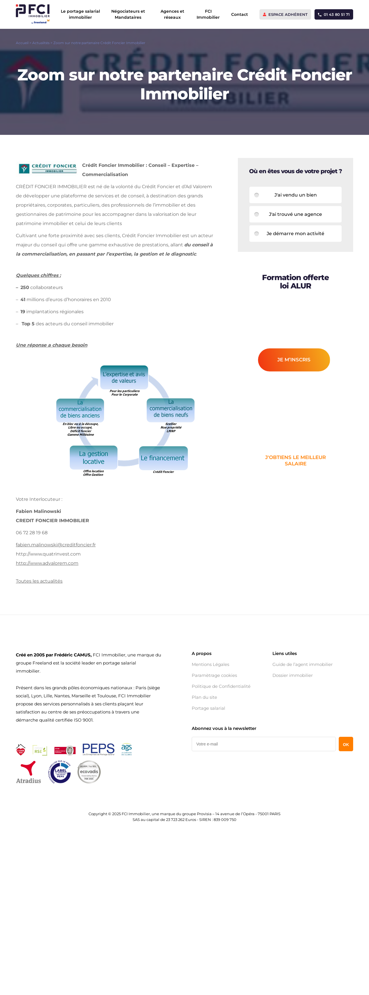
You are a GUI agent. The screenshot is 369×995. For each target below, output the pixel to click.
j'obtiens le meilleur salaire (295, 460)
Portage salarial (208, 708)
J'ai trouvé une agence (295, 214)
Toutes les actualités (39, 581)
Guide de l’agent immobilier (302, 664)
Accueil (22, 43)
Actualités (41, 43)
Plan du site (204, 697)
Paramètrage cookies (214, 675)
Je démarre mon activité (295, 233)
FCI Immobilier (208, 14)
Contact (239, 14)
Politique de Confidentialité (221, 686)
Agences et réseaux (172, 14)
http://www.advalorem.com (47, 563)
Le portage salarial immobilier (80, 14)
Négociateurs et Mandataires (128, 14)
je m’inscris (293, 359)
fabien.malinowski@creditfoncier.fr (56, 544)
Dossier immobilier (292, 675)
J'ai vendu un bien (295, 195)
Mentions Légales (210, 664)
